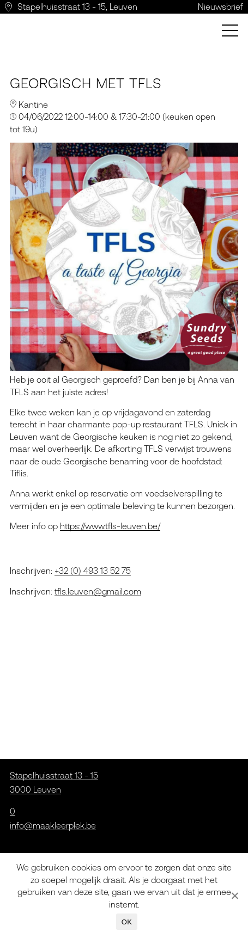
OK (127, 922)
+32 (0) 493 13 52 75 (93, 570)
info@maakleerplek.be (53, 825)
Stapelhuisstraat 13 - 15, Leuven (77, 6)
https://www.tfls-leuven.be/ (110, 526)
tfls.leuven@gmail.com (98, 591)
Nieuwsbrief (220, 6)
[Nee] (234, 895)
